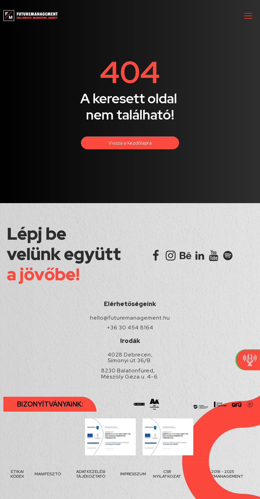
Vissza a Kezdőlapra (130, 143)
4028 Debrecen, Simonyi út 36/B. (130, 358)
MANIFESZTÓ (48, 474)
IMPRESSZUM (133, 474)
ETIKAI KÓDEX (17, 474)
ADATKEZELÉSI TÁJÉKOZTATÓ (90, 474)
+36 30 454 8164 (130, 328)
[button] (248, 15)
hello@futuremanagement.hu (130, 318)
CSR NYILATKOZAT (167, 474)
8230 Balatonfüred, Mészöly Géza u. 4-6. (130, 373)
